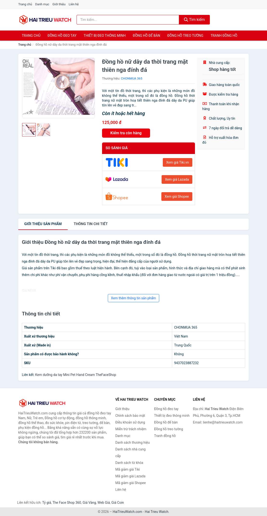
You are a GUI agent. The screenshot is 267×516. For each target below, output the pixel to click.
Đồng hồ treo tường (185, 35)
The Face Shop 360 (66, 502)
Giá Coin (117, 502)
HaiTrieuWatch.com (127, 512)
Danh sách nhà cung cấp (130, 452)
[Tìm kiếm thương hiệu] (128, 20)
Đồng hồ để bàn (146, 35)
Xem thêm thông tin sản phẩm (133, 298)
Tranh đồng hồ (224, 35)
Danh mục (42, 4)
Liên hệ (74, 4)
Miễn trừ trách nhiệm (130, 429)
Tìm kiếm (194, 19)
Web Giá (103, 502)
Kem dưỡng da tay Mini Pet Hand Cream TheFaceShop (75, 375)
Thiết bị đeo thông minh (105, 35)
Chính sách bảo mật (130, 416)
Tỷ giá (46, 502)
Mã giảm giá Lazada (130, 476)
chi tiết (91, 224)
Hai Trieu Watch (156, 512)
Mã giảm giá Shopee (130, 483)
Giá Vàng (89, 502)
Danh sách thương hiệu (132, 442)
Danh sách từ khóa (129, 463)
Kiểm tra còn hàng (126, 133)
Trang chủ (25, 4)
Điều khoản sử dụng (130, 422)
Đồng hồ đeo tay (62, 35)
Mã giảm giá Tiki (127, 469)
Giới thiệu (58, 4)
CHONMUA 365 (131, 78)
